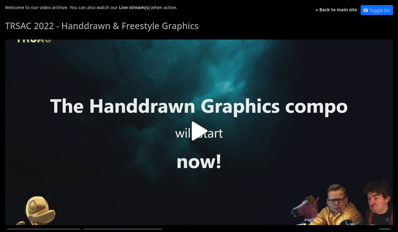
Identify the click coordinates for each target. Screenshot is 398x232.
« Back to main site (336, 10)
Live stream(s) (134, 7)
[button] (199, 133)
